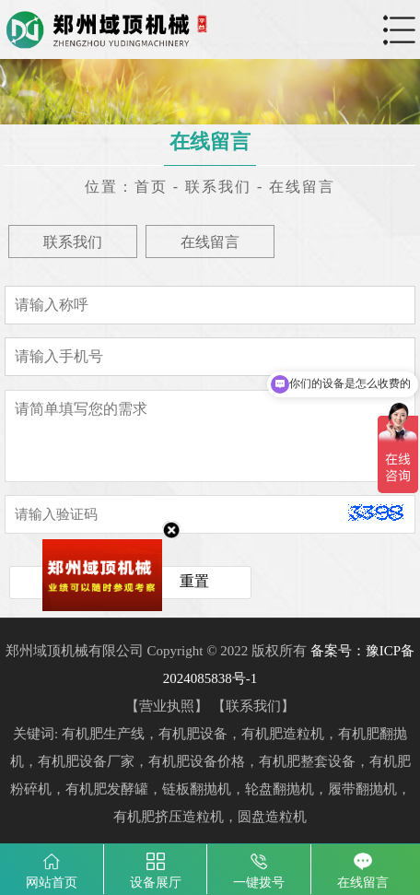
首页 (151, 186)
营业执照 (166, 706)
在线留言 (302, 186)
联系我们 (218, 186)
